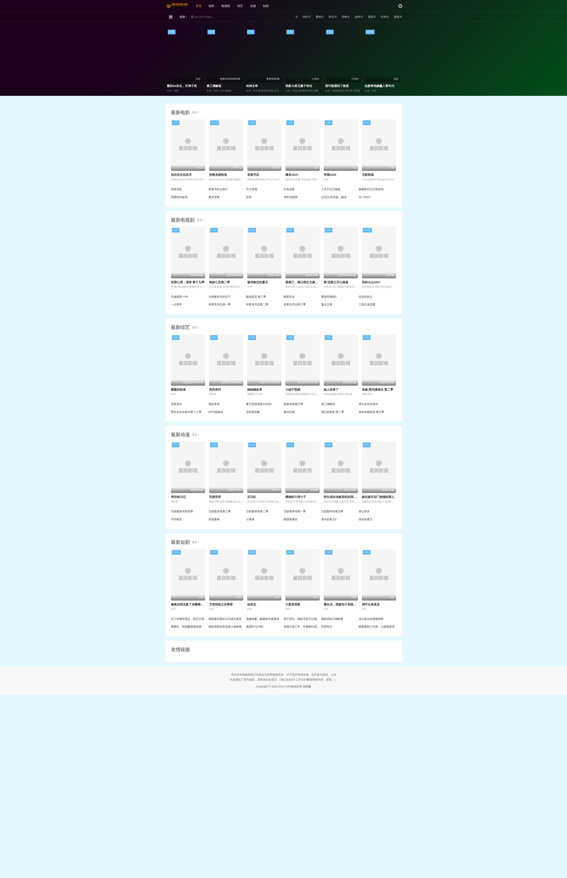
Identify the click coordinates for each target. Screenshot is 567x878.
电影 (211, 6)
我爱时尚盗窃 (179, 197)
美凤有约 (215, 389)
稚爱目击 (289, 296)
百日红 (251, 496)
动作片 (307, 16)
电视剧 (225, 6)
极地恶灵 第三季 (256, 296)
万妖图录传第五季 (332, 511)
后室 (249, 197)
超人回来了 (331, 389)
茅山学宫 (364, 511)
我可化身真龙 (371, 604)
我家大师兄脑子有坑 (373, 86)
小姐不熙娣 (292, 389)
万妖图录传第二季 (257, 511)
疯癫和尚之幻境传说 (371, 189)
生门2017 (364, 197)
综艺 (240, 6)
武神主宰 (326, 86)
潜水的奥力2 (329, 519)
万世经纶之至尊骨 (221, 604)
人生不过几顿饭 (331, 189)
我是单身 (214, 404)
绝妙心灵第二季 (219, 282)
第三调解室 (288, 86)
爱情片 (320, 16)
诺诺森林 (214, 519)
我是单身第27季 (293, 404)
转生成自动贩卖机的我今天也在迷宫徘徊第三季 (355, 496)
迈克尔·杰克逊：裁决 (334, 197)
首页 (199, 6)
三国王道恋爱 (367, 304)
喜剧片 (372, 16)
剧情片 (398, 16)
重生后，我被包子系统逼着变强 (344, 604)
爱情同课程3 (329, 296)
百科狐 (307, 686)
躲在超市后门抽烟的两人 (378, 496)
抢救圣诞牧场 (218, 174)
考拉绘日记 (178, 496)
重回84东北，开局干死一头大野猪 (263, 86)
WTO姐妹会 (215, 412)
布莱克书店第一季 (219, 304)
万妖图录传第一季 (295, 511)
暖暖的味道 (178, 389)
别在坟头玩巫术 (181, 174)
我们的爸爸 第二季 (332, 412)
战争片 (359, 16)
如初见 (251, 604)
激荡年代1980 (254, 626)
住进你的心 (366, 296)
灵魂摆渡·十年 (179, 296)
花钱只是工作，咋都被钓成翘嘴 (302, 626)
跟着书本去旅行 (218, 189)
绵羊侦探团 (290, 197)
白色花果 (289, 189)
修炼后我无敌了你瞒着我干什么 (191, 604)
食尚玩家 (168, 86)
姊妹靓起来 (254, 389)
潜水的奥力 (366, 519)
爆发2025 (291, 174)
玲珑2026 (330, 174)
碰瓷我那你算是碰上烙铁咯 (225, 626)
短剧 (266, 6)
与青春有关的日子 (219, 296)
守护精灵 (176, 519)
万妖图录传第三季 (219, 511)
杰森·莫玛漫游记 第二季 (377, 389)
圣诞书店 (253, 174)
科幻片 (333, 16)
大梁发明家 (292, 604)
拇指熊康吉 (290, 519)
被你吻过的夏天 (257, 282)
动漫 (253, 6)
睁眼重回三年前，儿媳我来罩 (377, 626)
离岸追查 (214, 197)
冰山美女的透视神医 (371, 618)
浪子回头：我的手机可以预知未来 (302, 618)
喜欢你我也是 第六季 (371, 412)
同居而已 (326, 626)
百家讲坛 (176, 404)
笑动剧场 (207, 86)
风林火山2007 (371, 282)
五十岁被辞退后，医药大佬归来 (189, 618)
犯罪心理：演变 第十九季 (187, 282)
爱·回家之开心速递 (336, 282)
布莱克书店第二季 (257, 304)
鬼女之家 (326, 304)
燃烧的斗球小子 (295, 496)
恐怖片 (346, 16)
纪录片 (385, 16)
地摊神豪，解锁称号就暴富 (262, 618)
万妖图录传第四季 (182, 511)
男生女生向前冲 (368, 404)
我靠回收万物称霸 (332, 618)
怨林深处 (176, 189)
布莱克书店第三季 (295, 304)
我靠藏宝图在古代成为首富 (225, 618)
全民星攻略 (253, 412)
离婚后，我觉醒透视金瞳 (186, 626)
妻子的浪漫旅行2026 (259, 404)
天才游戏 (251, 189)
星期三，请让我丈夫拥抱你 (303, 282)
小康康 (250, 519)
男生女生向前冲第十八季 (186, 412)
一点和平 (176, 304)
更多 (195, 112)
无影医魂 (368, 174)
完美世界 (215, 496)
